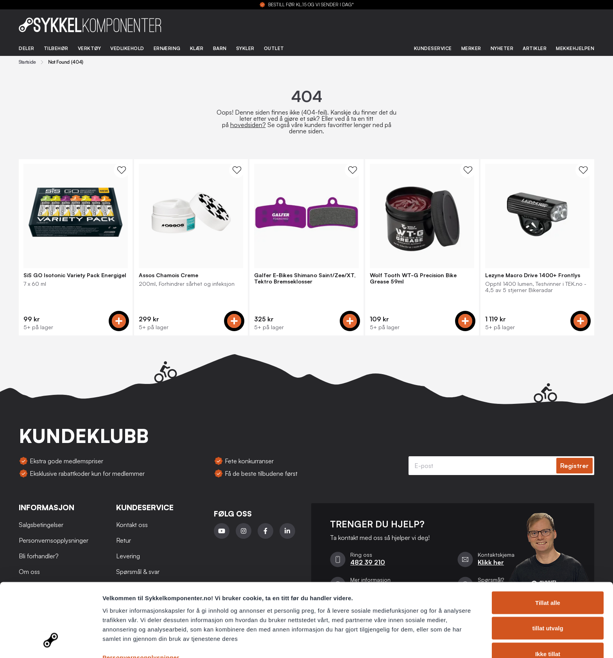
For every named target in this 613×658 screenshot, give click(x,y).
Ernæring (167, 48)
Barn (220, 48)
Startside (27, 62)
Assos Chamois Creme (168, 275)
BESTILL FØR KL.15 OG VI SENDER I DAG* (311, 4)
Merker (471, 48)
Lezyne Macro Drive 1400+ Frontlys (532, 275)
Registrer (574, 466)
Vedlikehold (127, 48)
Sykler (245, 48)
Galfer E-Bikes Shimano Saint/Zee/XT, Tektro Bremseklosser (305, 278)
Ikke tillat (547, 613)
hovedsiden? (248, 125)
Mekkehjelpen (575, 48)
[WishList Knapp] (121, 170)
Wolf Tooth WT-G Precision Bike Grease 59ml (413, 278)
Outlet (274, 48)
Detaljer (416, 642)
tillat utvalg (547, 587)
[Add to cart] (119, 321)
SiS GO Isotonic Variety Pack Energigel (74, 275)
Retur (123, 540)
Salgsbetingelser (41, 525)
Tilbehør (56, 48)
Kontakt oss (132, 525)
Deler (26, 48)
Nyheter (502, 48)
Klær (197, 48)
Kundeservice (433, 48)
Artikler (535, 48)
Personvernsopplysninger (140, 616)
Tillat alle (547, 561)
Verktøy (89, 48)
